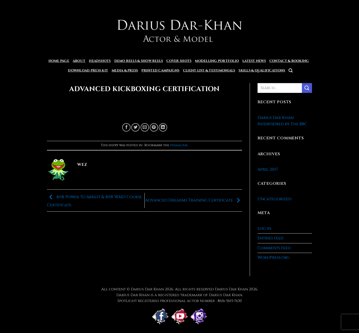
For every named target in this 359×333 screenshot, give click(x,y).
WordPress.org (274, 257)
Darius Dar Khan (231, 289)
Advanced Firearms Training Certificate (193, 200)
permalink (179, 145)
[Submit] (307, 88)
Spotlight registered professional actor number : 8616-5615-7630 (179, 300)
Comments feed (274, 248)
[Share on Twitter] (135, 127)
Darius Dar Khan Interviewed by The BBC (282, 121)
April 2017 (268, 169)
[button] (291, 70)
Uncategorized (274, 199)
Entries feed (271, 238)
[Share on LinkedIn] (163, 127)
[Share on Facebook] (126, 127)
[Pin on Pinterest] (154, 127)
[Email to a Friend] (145, 127)
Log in (264, 228)
